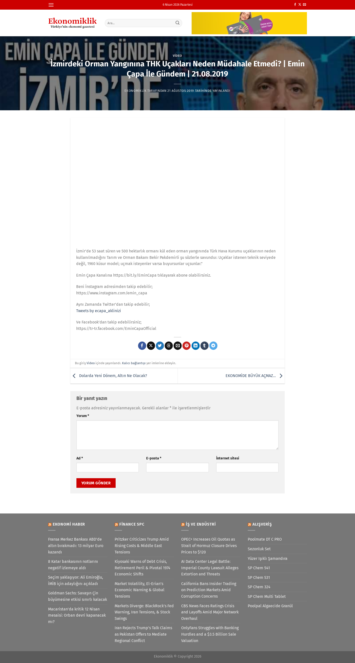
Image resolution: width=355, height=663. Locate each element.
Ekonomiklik (135, 91)
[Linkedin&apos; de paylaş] (196, 345)
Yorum (82, 416)
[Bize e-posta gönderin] (304, 4)
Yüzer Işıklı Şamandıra (267, 558)
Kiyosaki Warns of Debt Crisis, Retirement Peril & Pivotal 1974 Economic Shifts (142, 567)
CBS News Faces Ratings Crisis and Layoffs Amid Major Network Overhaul (210, 612)
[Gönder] (178, 23)
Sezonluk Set (259, 549)
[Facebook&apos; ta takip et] (295, 4)
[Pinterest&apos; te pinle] (186, 345)
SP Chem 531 (259, 577)
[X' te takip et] (299, 4)
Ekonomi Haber (69, 524)
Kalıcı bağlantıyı (134, 363)
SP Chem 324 (259, 587)
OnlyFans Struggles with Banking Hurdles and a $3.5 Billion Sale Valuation (210, 634)
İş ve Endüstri (201, 524)
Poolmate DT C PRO (265, 539)
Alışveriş (262, 524)
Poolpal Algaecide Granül (270, 606)
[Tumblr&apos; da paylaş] (204, 345)
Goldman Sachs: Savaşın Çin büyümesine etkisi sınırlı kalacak (77, 596)
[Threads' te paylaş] (169, 345)
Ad (79, 458)
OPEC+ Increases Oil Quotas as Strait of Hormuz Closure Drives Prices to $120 (209, 545)
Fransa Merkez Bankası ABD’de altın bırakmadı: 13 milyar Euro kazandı (75, 545)
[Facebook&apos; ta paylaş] (142, 345)
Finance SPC (131, 524)
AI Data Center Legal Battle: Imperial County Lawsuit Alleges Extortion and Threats (209, 567)
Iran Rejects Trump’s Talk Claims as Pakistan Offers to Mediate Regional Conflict (143, 634)
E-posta (153, 458)
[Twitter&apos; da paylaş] (160, 345)
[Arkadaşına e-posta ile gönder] (178, 345)
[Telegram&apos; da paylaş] (213, 345)
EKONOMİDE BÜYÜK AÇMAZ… (255, 375)
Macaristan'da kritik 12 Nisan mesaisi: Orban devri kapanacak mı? (77, 615)
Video (177, 55)
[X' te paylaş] (151, 345)
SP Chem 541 (259, 568)
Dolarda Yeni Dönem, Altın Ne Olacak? (108, 375)
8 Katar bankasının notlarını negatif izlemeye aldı (73, 564)
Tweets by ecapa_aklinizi (98, 310)
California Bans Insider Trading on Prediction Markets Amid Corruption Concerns (208, 590)
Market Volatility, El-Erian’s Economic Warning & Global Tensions (139, 590)
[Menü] (51, 5)
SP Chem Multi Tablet (267, 596)
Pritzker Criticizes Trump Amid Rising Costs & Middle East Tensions (142, 545)
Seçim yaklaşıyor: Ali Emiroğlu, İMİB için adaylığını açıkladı (75, 580)
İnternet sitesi (227, 458)
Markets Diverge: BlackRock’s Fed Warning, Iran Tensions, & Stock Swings (144, 612)
